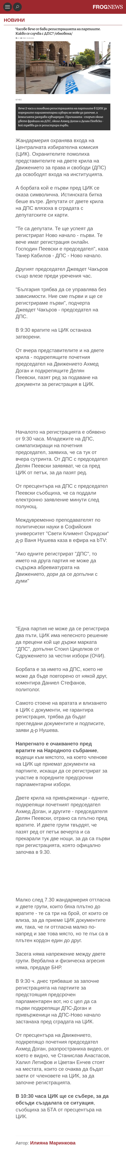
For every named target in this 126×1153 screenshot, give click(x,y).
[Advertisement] (63, 415)
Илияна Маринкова (53, 1142)
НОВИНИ (14, 20)
